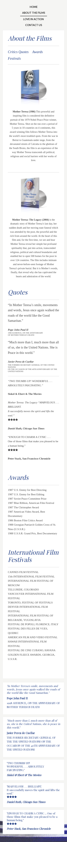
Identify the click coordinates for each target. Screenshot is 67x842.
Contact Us (33, 25)
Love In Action (33, 19)
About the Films (33, 12)
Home (34, 6)
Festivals (14, 58)
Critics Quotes (18, 52)
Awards (37, 52)
